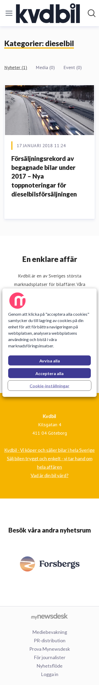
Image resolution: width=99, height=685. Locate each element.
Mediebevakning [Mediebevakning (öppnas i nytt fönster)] (49, 632)
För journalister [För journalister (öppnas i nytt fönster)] (49, 657)
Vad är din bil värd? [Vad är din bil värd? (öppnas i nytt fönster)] (49, 475)
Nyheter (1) (15, 67)
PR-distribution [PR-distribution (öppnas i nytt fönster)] (49, 640)
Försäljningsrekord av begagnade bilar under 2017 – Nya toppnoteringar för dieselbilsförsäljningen (44, 176)
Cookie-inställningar (49, 385)
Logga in (49, 674)
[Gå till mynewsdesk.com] (49, 616)
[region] (49, 342)
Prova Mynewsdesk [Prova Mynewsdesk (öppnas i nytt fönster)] (49, 649)
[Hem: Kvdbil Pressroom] (48, 13)
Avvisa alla (49, 360)
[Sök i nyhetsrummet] (91, 13)
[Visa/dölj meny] (9, 13)
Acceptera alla (49, 373)
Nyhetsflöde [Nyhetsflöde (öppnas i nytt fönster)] (49, 666)
